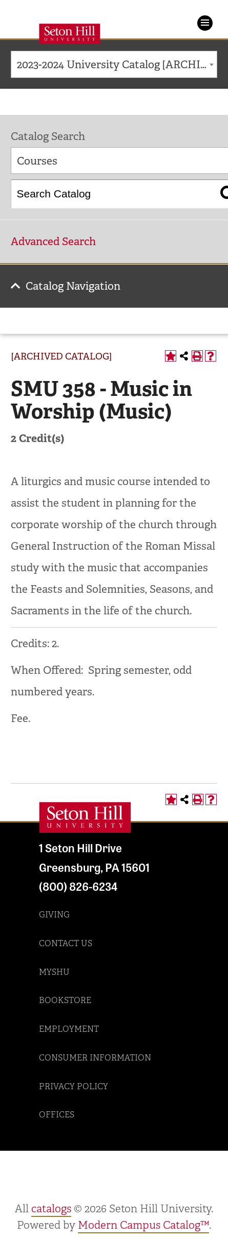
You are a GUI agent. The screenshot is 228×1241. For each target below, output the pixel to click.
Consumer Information (95, 1057)
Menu (205, 23)
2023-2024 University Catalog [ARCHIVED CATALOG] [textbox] (117, 64)
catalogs (51, 1209)
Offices (56, 1114)
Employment (69, 1029)
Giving (54, 914)
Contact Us (65, 943)
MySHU (54, 972)
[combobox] (114, 64)
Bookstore (65, 1000)
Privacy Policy (73, 1086)
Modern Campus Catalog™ (143, 1225)
